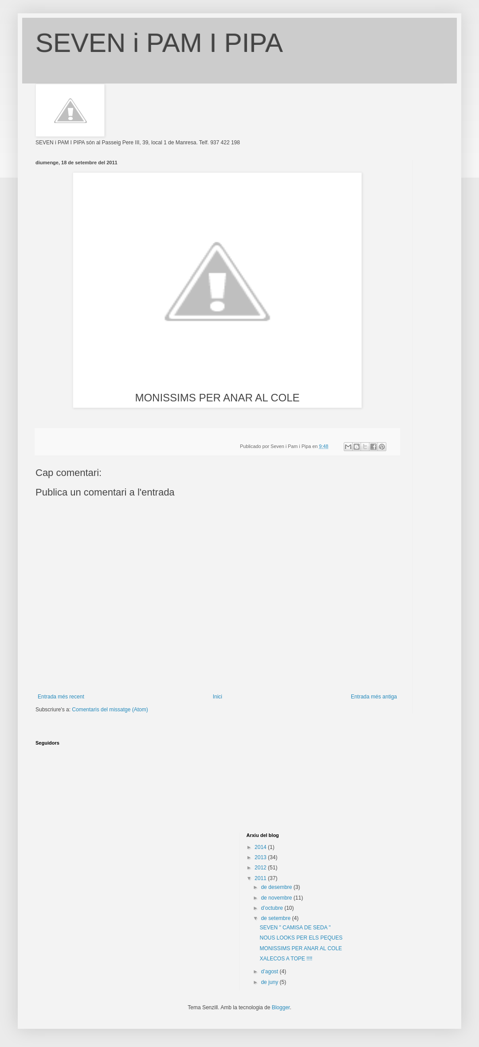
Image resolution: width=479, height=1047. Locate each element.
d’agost (270, 971)
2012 (261, 868)
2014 (261, 847)
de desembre (277, 887)
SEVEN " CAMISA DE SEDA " (294, 927)
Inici (217, 697)
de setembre (276, 918)
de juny (270, 982)
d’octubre (272, 908)
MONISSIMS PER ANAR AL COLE (300, 948)
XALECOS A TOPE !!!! (285, 959)
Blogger (281, 1007)
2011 (261, 878)
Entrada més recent (61, 697)
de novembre (277, 898)
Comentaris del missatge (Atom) (110, 709)
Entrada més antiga (374, 697)
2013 (261, 857)
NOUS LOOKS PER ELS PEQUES (300, 938)
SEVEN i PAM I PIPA (159, 43)
